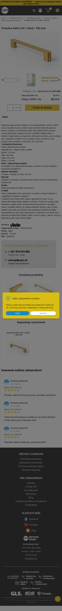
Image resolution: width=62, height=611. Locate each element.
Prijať (17, 313)
